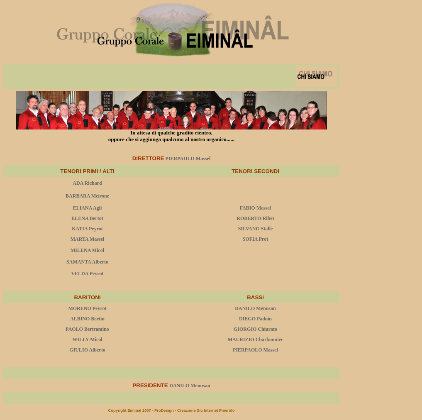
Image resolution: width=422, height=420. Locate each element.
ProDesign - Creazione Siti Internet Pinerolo (194, 410)
